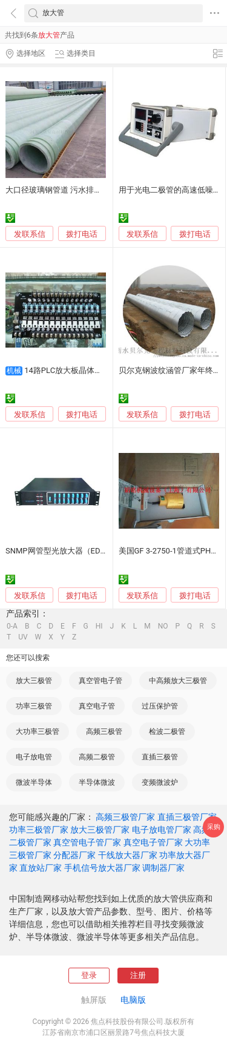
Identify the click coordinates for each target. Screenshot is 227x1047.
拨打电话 (81, 234)
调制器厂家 (163, 868)
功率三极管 (34, 706)
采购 (213, 827)
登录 (89, 975)
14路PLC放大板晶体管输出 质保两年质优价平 (103, 370)
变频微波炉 (160, 782)
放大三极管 (34, 680)
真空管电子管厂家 (87, 842)
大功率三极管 (37, 731)
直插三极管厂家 (187, 817)
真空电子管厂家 (153, 842)
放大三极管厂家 (100, 829)
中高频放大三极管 (178, 680)
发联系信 (29, 234)
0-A (12, 626)
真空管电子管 (100, 680)
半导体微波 (97, 782)
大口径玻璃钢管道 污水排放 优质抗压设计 (78, 189)
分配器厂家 (74, 855)
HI (99, 626)
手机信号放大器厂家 (102, 868)
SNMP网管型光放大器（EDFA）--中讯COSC (81, 550)
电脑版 (133, 1000)
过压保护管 (160, 706)
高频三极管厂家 (125, 817)
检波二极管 (167, 731)
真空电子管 (97, 706)
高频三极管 (104, 731)
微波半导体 (34, 782)
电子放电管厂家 (161, 829)
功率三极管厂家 (38, 829)
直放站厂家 (40, 868)
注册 (138, 975)
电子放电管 (34, 757)
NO (163, 626)
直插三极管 (160, 757)
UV (22, 637)
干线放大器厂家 (127, 855)
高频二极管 (97, 757)
